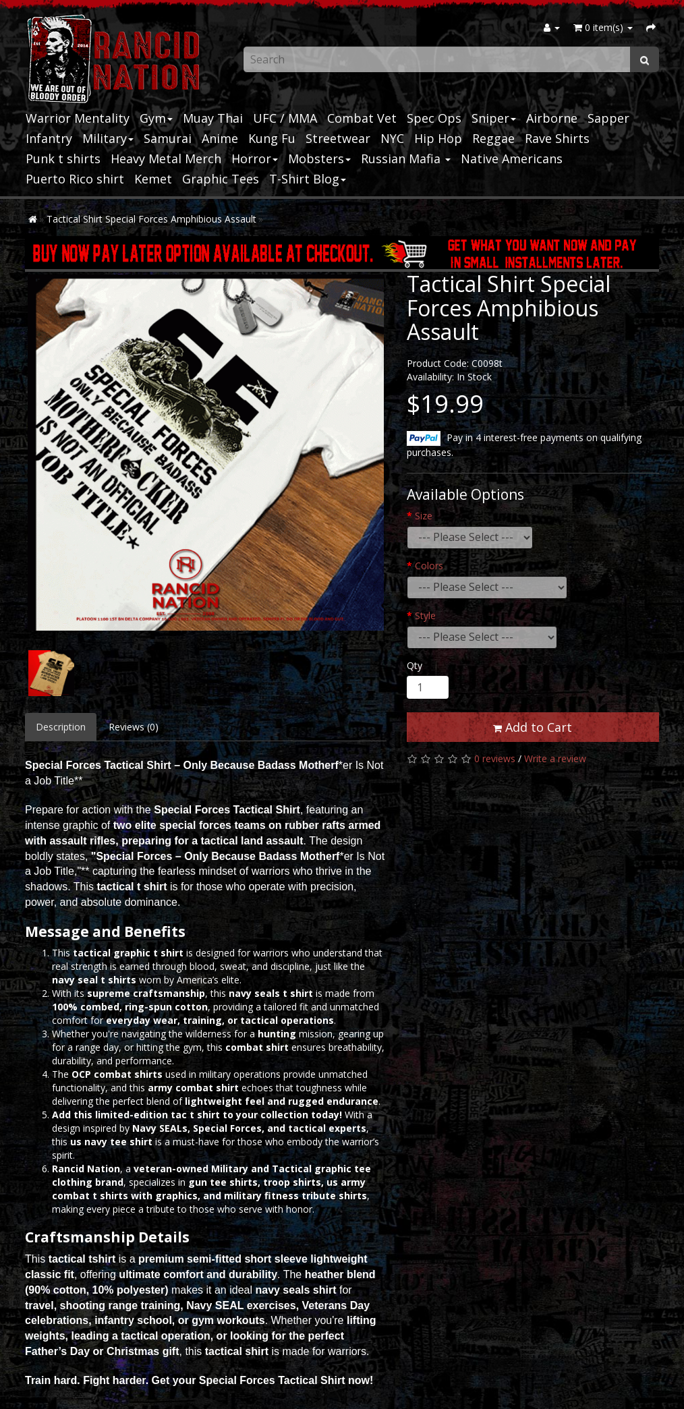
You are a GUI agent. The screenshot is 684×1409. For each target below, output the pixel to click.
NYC (392, 138)
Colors (429, 565)
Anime (220, 138)
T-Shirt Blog (307, 178)
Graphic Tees (220, 178)
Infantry (49, 138)
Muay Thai (213, 118)
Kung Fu (271, 138)
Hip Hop (438, 138)
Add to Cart (532, 727)
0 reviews (494, 758)
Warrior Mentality (78, 118)
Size (423, 515)
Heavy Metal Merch (166, 158)
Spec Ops (434, 118)
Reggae (493, 138)
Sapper (608, 118)
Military (108, 138)
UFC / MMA (285, 118)
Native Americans (512, 158)
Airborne (551, 118)
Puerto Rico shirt (75, 178)
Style (425, 615)
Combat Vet (362, 118)
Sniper (494, 118)
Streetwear (338, 138)
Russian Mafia (406, 158)
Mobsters (319, 158)
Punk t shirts (63, 158)
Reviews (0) (134, 726)
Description (61, 726)
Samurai (168, 138)
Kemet (153, 178)
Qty (414, 665)
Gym (156, 118)
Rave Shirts (557, 138)
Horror (254, 158)
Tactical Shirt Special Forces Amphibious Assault (151, 218)
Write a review (555, 758)
